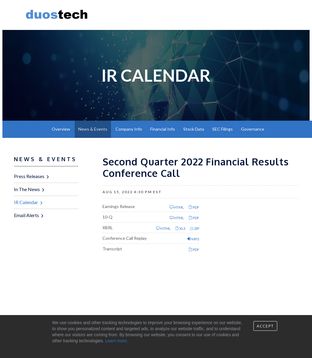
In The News (27, 189)
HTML (177, 207)
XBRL (107, 227)
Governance (252, 129)
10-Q (107, 217)
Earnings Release (118, 206)
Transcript (112, 248)
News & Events (92, 129)
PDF (193, 207)
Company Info (128, 129)
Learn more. (116, 340)
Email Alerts (26, 215)
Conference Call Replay (124, 238)
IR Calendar (26, 202)
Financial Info (162, 129)
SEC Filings (222, 129)
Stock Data (193, 129)
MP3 (193, 239)
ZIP (194, 228)
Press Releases (29, 176)
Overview (61, 129)
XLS (180, 228)
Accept (265, 326)
